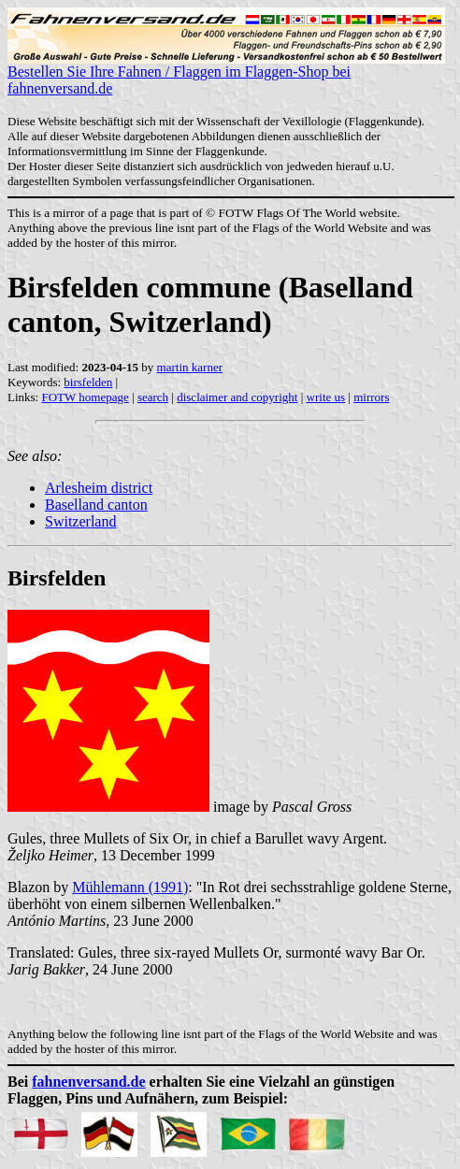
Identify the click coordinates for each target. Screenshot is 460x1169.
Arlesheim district (98, 488)
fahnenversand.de (88, 1082)
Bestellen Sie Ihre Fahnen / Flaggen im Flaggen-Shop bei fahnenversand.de (226, 73)
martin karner (190, 367)
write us (326, 397)
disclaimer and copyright (237, 397)
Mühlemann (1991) (130, 887)
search (152, 397)
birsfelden (88, 382)
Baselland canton (96, 504)
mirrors (371, 397)
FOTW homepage (84, 397)
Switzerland (80, 521)
